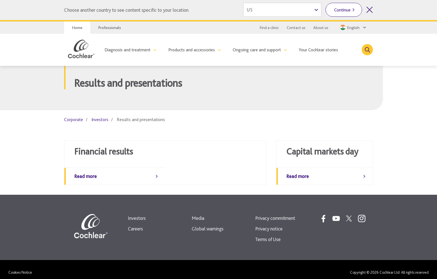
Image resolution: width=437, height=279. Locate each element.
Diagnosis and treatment (127, 49)
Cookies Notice (20, 266)
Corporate (73, 119)
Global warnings (208, 223)
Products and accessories (191, 49)
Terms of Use (268, 234)
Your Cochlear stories (318, 49)
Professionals (109, 27)
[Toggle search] (367, 49)
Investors (99, 119)
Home (77, 27)
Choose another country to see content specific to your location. (126, 10)
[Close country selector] (369, 9)
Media (198, 212)
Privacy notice (269, 223)
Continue (342, 10)
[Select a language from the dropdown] (352, 27)
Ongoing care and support (257, 49)
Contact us (296, 27)
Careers (135, 223)
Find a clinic (269, 27)
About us (320, 27)
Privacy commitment (275, 212)
